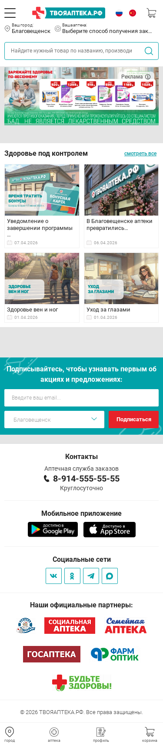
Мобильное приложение (81, 513)
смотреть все (140, 154)
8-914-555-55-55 (86, 478)
